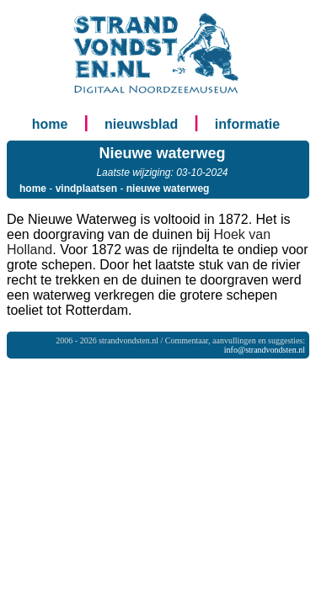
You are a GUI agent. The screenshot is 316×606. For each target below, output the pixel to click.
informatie (247, 124)
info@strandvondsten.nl (264, 349)
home (50, 124)
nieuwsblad (141, 124)
